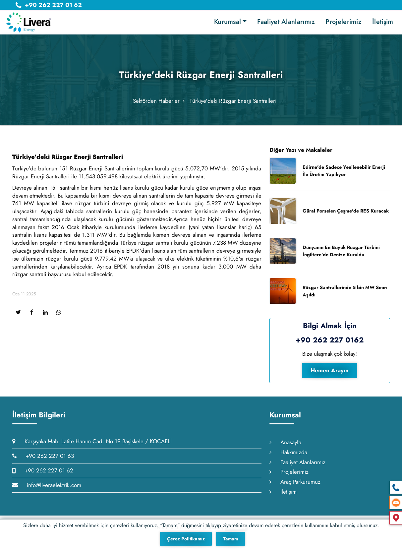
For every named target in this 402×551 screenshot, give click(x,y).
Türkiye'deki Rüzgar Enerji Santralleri (233, 103)
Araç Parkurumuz (294, 486)
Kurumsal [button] (227, 22)
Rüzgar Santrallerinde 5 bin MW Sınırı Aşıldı (345, 295)
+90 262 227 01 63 (43, 459)
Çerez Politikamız (186, 538)
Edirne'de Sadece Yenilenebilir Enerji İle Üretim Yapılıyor (344, 174)
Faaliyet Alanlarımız (286, 22)
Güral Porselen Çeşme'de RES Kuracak (346, 214)
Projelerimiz (343, 22)
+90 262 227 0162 (330, 343)
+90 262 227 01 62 (42, 474)
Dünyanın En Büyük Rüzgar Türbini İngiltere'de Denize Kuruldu (341, 255)
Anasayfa (285, 446)
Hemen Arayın (330, 374)
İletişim (382, 22)
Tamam (230, 538)
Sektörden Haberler (156, 103)
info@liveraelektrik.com (46, 489)
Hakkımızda (288, 456)
